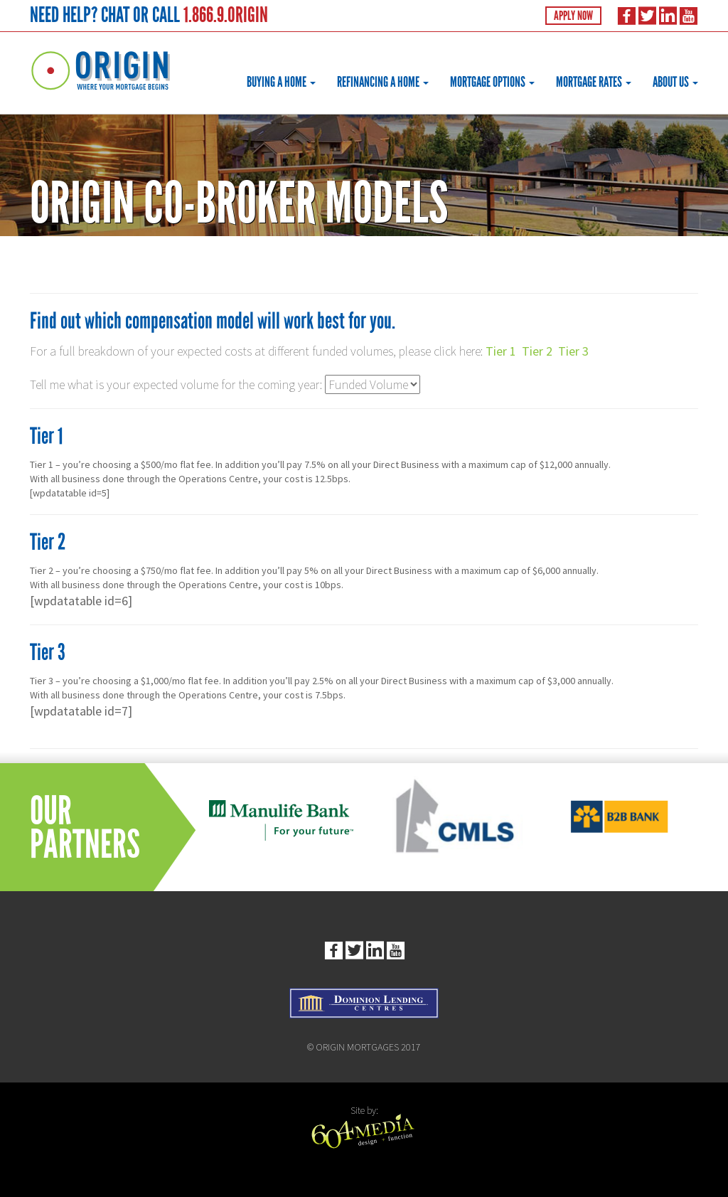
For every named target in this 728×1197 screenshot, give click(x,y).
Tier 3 (573, 351)
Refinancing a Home (383, 82)
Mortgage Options (492, 82)
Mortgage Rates (593, 82)
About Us (675, 82)
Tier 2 (537, 351)
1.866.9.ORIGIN (225, 14)
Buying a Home (281, 82)
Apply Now (573, 15)
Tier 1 (501, 351)
